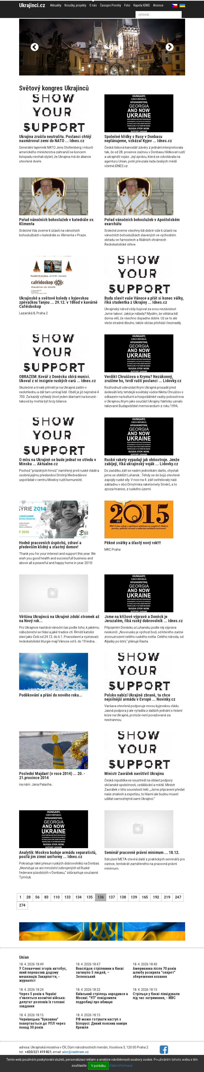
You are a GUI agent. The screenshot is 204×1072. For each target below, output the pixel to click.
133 (67, 897)
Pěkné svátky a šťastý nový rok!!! (132, 542)
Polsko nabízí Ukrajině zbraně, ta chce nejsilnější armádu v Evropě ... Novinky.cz (139, 697)
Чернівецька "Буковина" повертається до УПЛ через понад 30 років (42, 1023)
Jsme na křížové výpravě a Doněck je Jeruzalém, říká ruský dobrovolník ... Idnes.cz (143, 618)
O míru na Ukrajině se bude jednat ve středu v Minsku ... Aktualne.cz (57, 461)
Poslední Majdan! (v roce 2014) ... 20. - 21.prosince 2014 (52, 775)
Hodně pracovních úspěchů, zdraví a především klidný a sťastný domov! (50, 544)
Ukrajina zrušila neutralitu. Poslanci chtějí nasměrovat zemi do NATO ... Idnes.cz (55, 138)
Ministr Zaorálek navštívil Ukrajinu (134, 773)
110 (56, 897)
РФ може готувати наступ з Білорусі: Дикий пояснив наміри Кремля (101, 1023)
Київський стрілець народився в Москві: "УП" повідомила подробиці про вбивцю (102, 998)
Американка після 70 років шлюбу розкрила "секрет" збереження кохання (154, 972)
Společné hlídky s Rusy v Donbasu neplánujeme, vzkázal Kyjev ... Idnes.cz (138, 138)
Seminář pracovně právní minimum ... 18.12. (141, 852)
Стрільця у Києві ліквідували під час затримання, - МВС (156, 996)
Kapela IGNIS (141, 5)
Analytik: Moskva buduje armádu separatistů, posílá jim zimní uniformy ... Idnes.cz (58, 854)
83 (46, 897)
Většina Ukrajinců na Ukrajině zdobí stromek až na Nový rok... (59, 618)
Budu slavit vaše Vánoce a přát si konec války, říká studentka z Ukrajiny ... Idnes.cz (144, 300)
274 (22, 905)
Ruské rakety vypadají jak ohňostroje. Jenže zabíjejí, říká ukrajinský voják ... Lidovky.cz (141, 461)
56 (37, 897)
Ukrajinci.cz (32, 5)
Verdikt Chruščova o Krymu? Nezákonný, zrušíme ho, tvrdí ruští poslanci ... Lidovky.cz (142, 378)
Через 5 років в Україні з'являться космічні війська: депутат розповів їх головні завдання (42, 1000)
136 (101, 897)
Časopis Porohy (110, 5)
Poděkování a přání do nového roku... (50, 695)
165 (145, 897)
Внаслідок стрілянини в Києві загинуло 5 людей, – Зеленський (100, 972)
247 (178, 897)
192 (156, 897)
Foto (127, 5)
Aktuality (55, 5)
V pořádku (98, 1066)
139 (134, 897)
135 (89, 897)
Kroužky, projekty (75, 5)
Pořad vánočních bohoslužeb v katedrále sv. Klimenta (56, 221)
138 (123, 897)
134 (78, 897)
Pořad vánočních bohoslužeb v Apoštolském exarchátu (142, 221)
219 (167, 897)
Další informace (120, 1065)
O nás (93, 5)
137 (112, 897)
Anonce (158, 5)
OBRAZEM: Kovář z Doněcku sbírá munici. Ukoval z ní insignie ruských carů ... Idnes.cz (57, 378)
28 (28, 897)
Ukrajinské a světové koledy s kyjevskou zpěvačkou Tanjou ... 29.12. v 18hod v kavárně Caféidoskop (58, 302)
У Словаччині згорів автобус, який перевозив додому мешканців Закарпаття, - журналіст (43, 974)
